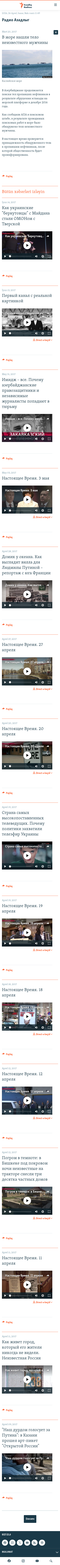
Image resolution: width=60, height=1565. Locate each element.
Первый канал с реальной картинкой (29, 313)
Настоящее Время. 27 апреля (24, 662)
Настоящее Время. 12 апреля (24, 1091)
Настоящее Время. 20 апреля (24, 746)
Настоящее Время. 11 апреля (24, 1275)
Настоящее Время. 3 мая (21, 490)
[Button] (7, 177)
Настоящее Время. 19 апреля (24, 923)
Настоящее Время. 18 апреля (24, 1007)
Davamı (30, 1518)
